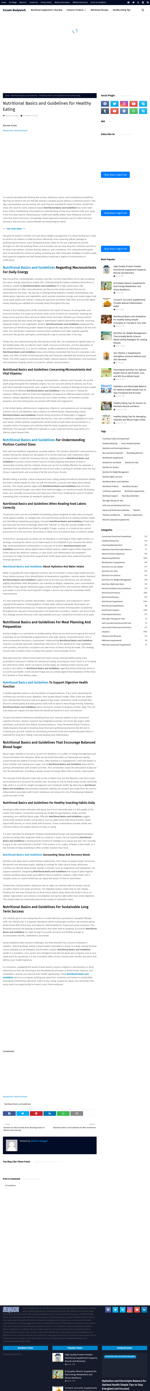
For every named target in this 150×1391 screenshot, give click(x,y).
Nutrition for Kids (131, 463)
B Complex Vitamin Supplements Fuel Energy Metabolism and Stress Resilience (129, 286)
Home (3, 2)
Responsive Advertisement (15, 130)
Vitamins (136, 510)
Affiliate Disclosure (80, 2)
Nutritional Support (110, 496)
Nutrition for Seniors (111, 467)
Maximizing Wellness (135, 453)
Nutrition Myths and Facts (112, 477)
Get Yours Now (14, 228)
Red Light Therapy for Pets (113, 501)
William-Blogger (12, 115)
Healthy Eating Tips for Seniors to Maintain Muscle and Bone (130, 405)
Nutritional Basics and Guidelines (24, 96)
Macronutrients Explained (113, 453)
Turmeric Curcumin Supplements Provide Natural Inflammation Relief (130, 303)
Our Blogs (13, 2)
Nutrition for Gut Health (112, 463)
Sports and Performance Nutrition (116, 510)
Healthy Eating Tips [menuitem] (122, 10)
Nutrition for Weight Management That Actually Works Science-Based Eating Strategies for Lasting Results (130, 338)
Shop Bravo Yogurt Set (115, 174)
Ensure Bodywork (14, 10)
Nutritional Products (111, 486)
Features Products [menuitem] (75, 10)
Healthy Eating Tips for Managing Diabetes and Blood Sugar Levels (130, 418)
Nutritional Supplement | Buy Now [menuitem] (46, 10)
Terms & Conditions (98, 2)
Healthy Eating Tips (110, 444)
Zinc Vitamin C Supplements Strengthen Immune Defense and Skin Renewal (130, 356)
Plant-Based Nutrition (130, 496)
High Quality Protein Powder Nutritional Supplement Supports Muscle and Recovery (130, 269)
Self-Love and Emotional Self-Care (116, 505)
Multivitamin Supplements (113, 458)
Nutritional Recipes (130, 486)
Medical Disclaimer (62, 2)
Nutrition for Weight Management (116, 472)
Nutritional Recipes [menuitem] (99, 10)
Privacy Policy (46, 2)
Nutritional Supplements (134, 491)
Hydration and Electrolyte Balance (116, 448)
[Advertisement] (75, 67)
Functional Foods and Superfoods (116, 439)
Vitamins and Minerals (111, 515)
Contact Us (33, 2)
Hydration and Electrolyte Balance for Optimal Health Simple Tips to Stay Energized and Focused (130, 389)
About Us (23, 2)
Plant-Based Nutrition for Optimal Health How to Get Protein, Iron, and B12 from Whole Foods (130, 373)
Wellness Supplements (133, 515)
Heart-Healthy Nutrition (130, 444)
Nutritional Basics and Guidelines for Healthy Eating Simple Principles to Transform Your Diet (130, 319)
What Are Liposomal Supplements (116, 520)
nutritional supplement (112, 491)
